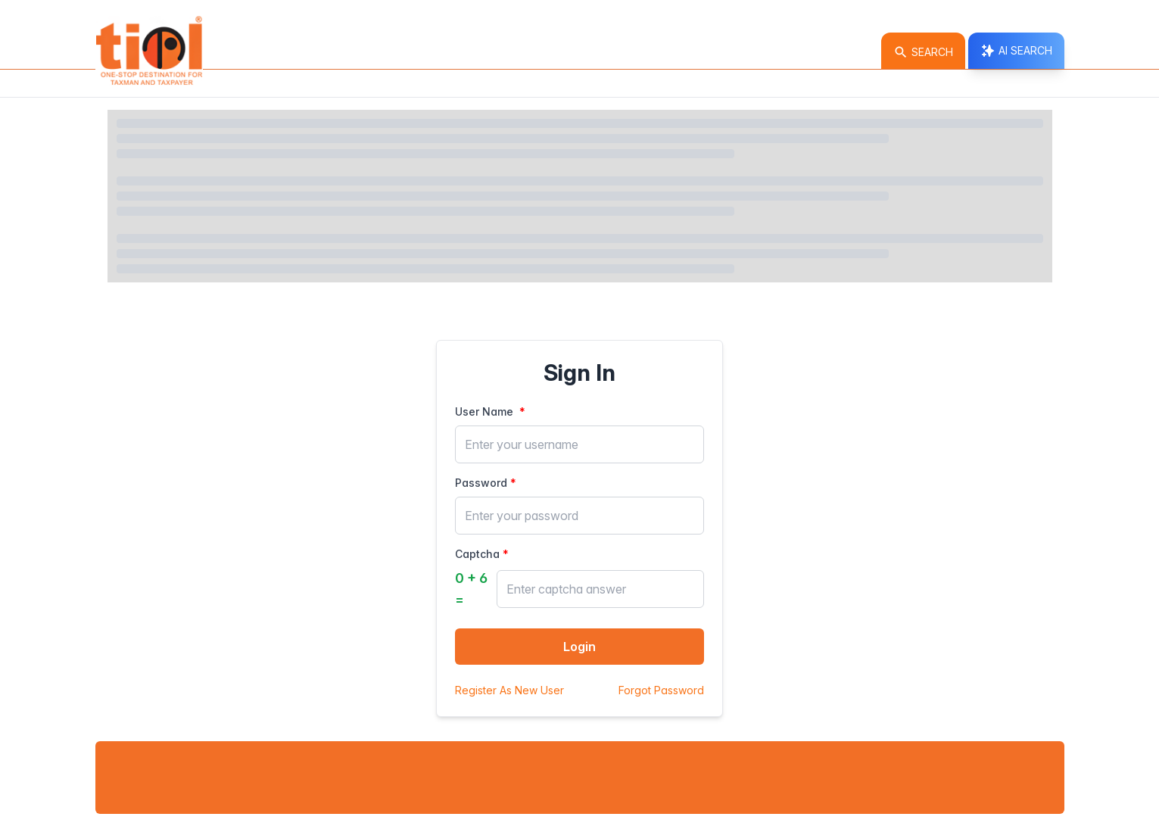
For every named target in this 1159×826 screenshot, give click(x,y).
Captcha (477, 553)
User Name (485, 411)
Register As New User (509, 690)
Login (579, 646)
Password (481, 482)
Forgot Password (661, 690)
